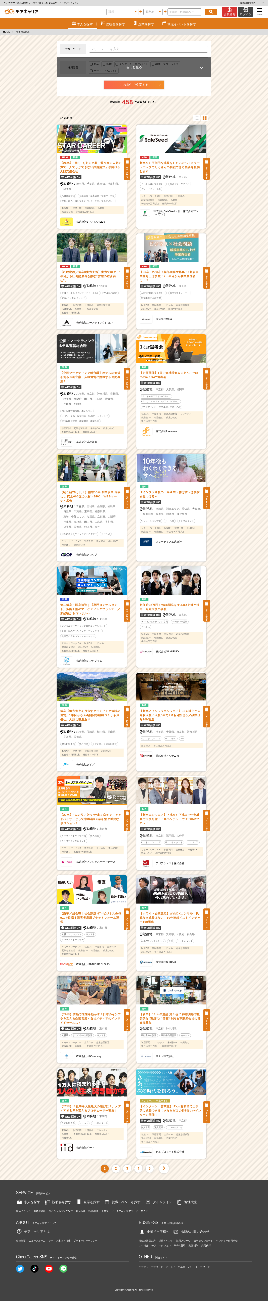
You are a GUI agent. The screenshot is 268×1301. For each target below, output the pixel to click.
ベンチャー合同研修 (227, 1240)
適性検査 (186, 1202)
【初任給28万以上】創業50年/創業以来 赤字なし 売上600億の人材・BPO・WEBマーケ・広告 (90, 496)
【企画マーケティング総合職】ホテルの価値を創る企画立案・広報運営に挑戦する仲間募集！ (90, 377)
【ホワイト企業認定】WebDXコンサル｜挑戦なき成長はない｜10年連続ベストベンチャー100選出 (170, 918)
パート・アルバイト (105, 70)
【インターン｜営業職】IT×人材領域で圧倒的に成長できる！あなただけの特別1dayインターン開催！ (170, 1110)
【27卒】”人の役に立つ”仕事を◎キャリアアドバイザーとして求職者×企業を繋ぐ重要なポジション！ (90, 819)
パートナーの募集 (175, 1267)
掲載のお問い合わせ (191, 1231)
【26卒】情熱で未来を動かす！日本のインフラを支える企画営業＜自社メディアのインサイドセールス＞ (90, 1018)
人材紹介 (143, 1245)
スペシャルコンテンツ (61, 1211)
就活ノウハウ (23, 1211)
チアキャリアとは (33, 1231)
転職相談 (93, 1211)
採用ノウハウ (183, 1240)
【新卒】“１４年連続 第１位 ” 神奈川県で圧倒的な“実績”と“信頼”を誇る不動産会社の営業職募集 (170, 1018)
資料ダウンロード (203, 1240)
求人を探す (28, 1202)
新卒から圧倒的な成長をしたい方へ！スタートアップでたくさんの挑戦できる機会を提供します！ (170, 167)
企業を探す (88, 1202)
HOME (6, 32)
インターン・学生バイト (133, 63)
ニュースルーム (37, 1240)
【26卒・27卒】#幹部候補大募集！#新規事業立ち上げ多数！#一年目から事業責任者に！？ (169, 276)
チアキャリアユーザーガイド (132, 1211)
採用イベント (166, 1240)
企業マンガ (107, 1211)
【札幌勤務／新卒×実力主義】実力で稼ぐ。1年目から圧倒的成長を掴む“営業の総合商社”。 (90, 276)
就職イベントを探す (122, 1202)
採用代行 (206, 1245)
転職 (109, 63)
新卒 (96, 63)
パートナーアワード (199, 1267)
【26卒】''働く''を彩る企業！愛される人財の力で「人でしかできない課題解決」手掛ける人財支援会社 (91, 167)
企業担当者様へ (252, 2)
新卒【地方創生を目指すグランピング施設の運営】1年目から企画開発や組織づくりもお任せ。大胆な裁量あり (90, 715)
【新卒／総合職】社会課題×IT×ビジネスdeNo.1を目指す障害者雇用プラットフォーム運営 (90, 918)
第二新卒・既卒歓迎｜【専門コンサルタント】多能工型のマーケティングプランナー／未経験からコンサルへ (90, 609)
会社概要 (21, 1240)
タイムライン (158, 1202)
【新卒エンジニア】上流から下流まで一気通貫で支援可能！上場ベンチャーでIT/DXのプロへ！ (170, 819)
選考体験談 (40, 1211)
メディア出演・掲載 (59, 1240)
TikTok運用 (179, 1245)
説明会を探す (57, 1202)
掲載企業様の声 (147, 1240)
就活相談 (80, 1211)
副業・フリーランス (167, 63)
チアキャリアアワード (151, 1267)
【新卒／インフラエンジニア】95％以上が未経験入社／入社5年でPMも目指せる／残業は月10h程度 (170, 715)
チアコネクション (161, 1245)
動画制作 (193, 1245)
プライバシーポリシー (85, 1240)
